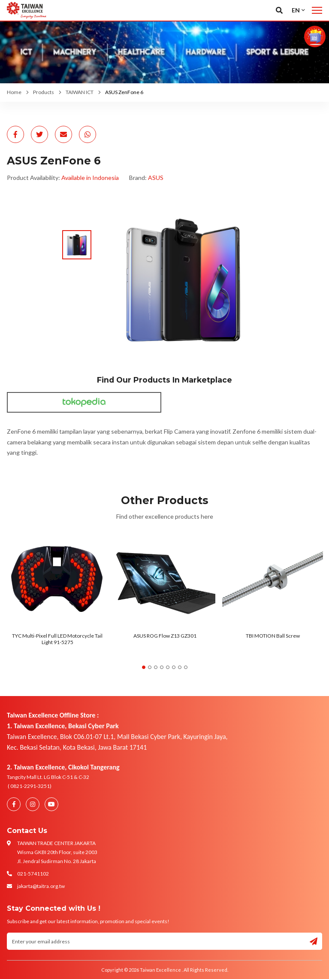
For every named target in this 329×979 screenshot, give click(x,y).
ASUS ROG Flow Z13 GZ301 (164, 635)
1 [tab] (143, 667)
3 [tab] (155, 667)
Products (43, 92)
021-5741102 (33, 873)
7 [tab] (179, 667)
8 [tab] (185, 667)
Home (14, 92)
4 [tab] (161, 667)
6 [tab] (173, 667)
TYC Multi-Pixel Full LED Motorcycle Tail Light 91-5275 (57, 638)
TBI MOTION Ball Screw (273, 635)
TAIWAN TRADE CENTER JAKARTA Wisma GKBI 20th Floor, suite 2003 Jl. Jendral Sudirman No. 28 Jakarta (57, 852)
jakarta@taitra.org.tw (41, 886)
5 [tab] (167, 667)
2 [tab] (149, 667)
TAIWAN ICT (80, 92)
